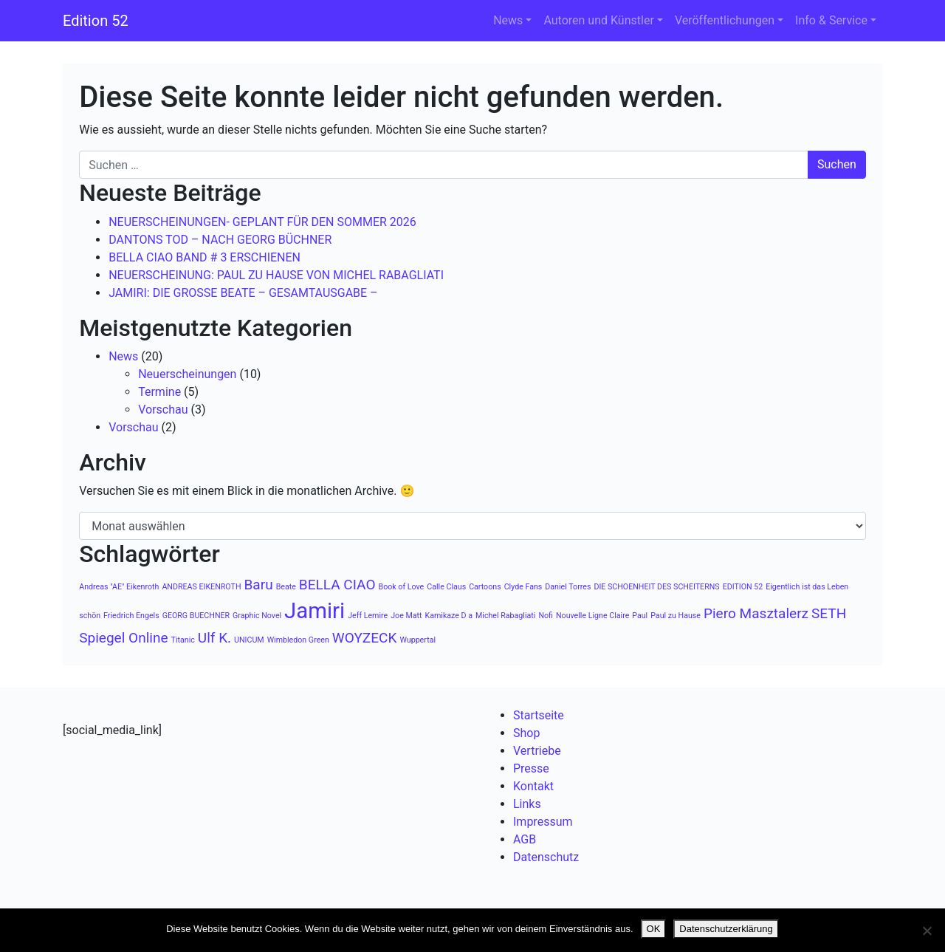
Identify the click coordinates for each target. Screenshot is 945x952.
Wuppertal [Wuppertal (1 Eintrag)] (417, 640)
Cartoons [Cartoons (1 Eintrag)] (485, 587)
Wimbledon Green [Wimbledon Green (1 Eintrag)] (298, 640)
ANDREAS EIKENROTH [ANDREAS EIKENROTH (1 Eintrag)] (201, 587)
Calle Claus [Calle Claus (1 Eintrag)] (446, 587)
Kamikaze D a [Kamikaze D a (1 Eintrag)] (448, 615)
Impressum (543, 822)
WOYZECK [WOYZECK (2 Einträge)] (364, 637)
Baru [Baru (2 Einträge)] (258, 584)
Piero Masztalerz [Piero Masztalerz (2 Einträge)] (756, 613)
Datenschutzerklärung (725, 928)
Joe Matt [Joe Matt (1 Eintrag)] (406, 615)
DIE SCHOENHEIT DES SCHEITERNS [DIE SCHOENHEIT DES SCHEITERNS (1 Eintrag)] (656, 587)
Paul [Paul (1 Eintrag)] (639, 615)
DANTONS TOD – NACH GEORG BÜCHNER (220, 240)
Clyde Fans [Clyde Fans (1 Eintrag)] (523, 587)
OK (654, 928)
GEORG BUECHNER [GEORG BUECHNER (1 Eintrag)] (196, 615)
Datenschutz (546, 857)
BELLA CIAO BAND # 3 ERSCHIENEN (204, 257)
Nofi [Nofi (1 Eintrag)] (545, 615)
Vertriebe (537, 751)
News (508, 20)
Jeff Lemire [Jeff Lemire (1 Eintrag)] (368, 615)
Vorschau (163, 410)
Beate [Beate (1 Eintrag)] (286, 587)
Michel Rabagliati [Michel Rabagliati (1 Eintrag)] (505, 615)
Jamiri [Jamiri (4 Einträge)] (314, 610)
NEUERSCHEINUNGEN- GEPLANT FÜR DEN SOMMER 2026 (262, 222)
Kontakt (533, 786)
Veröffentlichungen (724, 20)
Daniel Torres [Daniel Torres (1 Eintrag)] (568, 587)
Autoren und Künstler (598, 20)
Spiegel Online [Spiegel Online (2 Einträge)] (123, 637)
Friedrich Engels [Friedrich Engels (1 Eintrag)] (131, 615)
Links (527, 804)
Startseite (538, 715)
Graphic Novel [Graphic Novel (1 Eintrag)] (257, 615)
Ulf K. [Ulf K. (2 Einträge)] (214, 637)
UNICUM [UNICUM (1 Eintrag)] (249, 640)
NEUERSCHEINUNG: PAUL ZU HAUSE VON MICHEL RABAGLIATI (276, 275)
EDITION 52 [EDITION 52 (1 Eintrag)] (743, 587)
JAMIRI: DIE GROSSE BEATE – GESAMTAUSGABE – (243, 293)
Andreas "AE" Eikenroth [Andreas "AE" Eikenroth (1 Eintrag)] (119, 587)
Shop (526, 733)
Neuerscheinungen (187, 374)
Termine (159, 392)
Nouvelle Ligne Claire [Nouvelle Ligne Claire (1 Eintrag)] (592, 615)
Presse (531, 768)
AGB (524, 839)
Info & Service (831, 20)
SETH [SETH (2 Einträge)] (828, 613)
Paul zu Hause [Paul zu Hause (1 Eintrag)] (675, 615)
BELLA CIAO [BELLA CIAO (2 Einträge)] (337, 584)
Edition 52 (95, 21)
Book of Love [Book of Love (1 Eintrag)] (402, 587)
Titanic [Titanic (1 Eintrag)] (183, 640)
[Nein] (926, 930)
